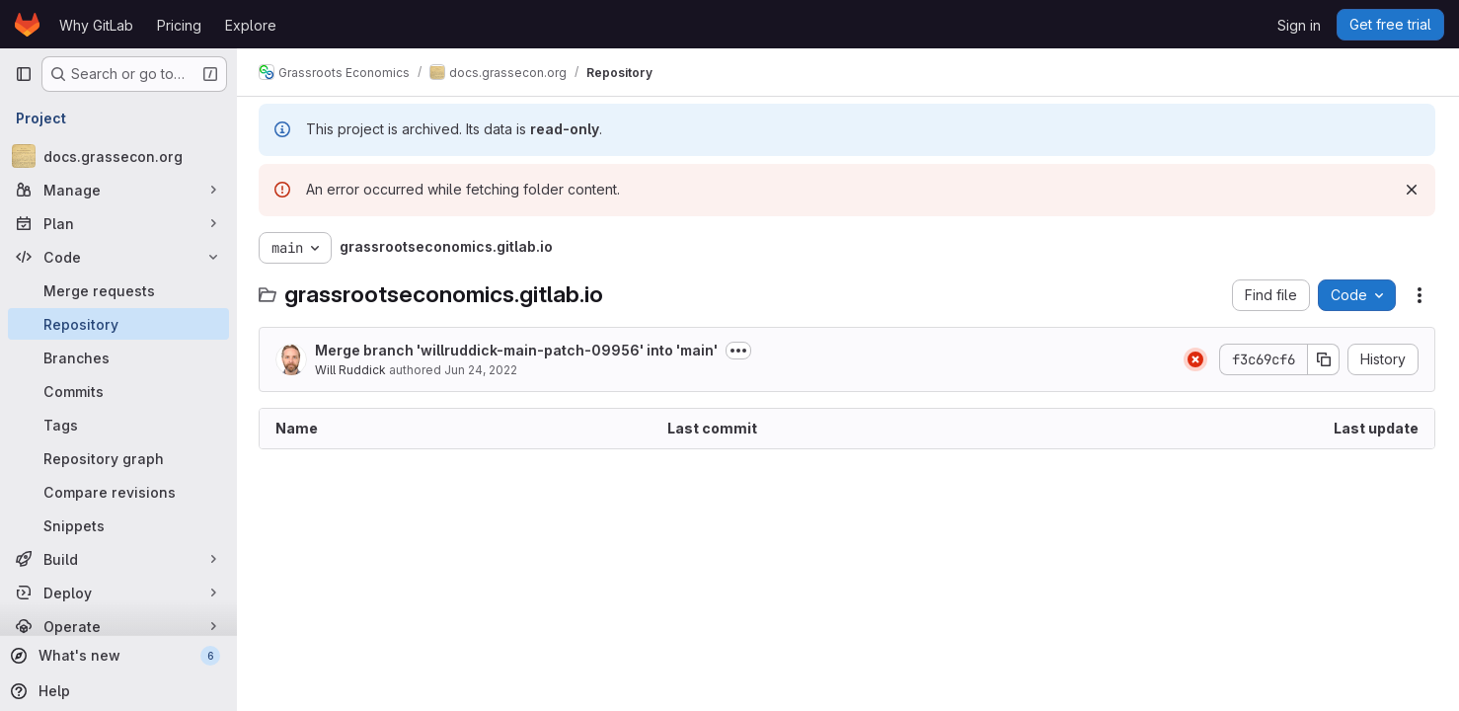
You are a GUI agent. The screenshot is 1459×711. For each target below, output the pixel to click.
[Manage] (118, 189)
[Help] (116, 691)
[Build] (118, 559)
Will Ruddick (352, 369)
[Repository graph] (118, 458)
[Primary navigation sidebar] (23, 74)
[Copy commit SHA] (1324, 359)
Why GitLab (96, 25)
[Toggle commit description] (740, 350)
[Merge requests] (118, 290)
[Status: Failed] (1195, 359)
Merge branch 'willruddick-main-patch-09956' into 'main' (518, 350)
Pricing (179, 25)
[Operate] (118, 626)
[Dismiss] (1411, 189)
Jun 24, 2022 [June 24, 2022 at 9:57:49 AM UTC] (482, 369)
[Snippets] (118, 525)
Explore (250, 25)
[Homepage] (27, 24)
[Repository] (118, 324)
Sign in (1299, 25)
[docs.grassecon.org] (118, 156)
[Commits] (118, 391)
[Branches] (118, 357)
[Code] (118, 257)
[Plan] (118, 223)
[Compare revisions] (118, 492)
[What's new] (116, 656)
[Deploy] (118, 592)
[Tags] (118, 424)
